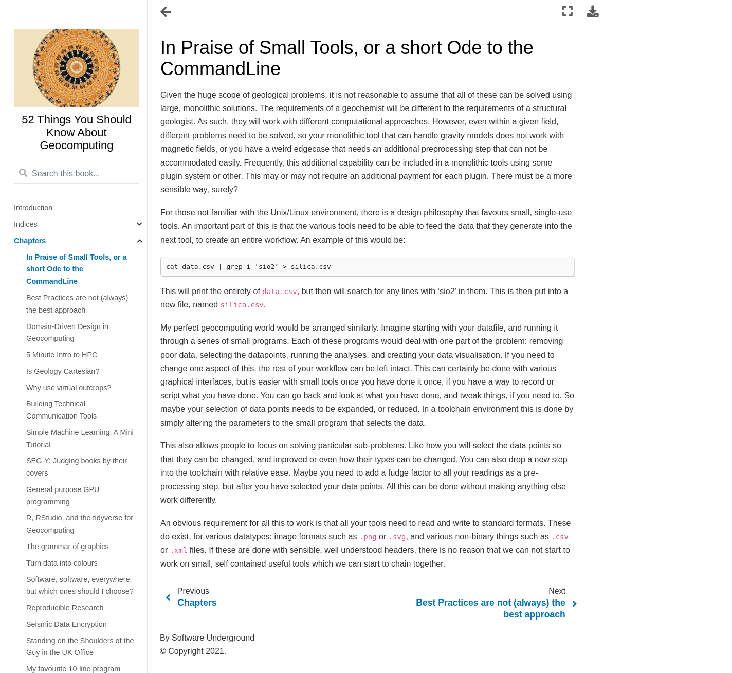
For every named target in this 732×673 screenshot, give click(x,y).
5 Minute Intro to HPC (61, 355)
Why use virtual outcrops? (69, 388)
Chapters (30, 241)
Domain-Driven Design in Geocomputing (67, 332)
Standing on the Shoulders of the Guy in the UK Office (80, 646)
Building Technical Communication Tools (61, 409)
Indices (26, 224)
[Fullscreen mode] (567, 11)
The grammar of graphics (67, 546)
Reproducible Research (64, 608)
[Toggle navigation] (166, 12)
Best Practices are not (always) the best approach (77, 304)
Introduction (33, 208)
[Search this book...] (76, 174)
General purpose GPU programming (62, 495)
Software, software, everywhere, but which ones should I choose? (80, 585)
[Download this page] (593, 11)
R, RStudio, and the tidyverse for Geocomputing (79, 524)
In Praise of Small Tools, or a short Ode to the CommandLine (76, 269)
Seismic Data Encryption (66, 624)
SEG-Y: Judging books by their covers (76, 467)
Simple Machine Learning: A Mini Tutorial (80, 438)
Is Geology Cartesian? (62, 371)
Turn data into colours (62, 563)
